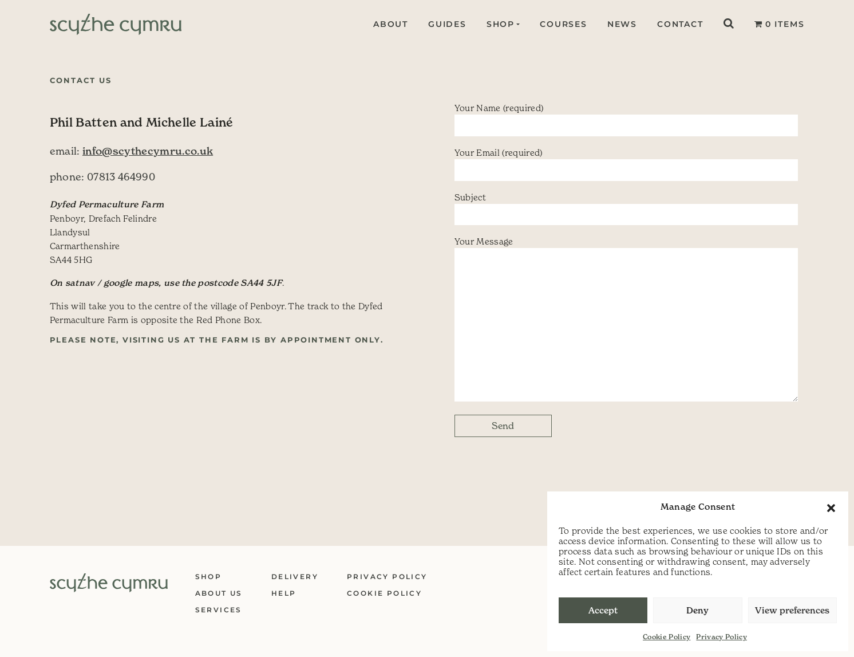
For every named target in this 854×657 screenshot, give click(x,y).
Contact (680, 24)
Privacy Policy (721, 636)
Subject (626, 209)
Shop (499, 24)
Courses (563, 24)
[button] (831, 507)
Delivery (294, 576)
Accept (603, 610)
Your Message (626, 319)
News (622, 24)
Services (218, 609)
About (388, 24)
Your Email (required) (626, 164)
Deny (697, 610)
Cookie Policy (666, 636)
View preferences (792, 610)
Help (283, 593)
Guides (445, 24)
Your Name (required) (626, 119)
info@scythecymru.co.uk (147, 151)
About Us (219, 593)
